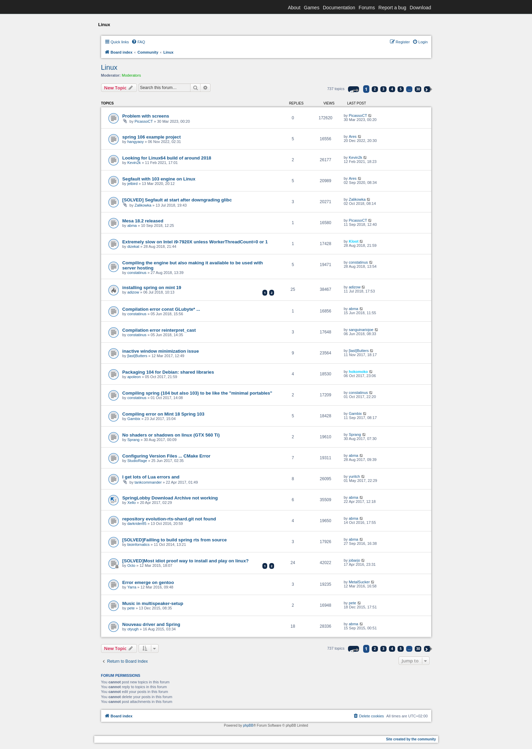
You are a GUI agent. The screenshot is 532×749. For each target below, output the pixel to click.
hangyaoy (135, 142)
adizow (133, 292)
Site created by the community (411, 739)
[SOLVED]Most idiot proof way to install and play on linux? (185, 560)
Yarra (131, 587)
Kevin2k (134, 163)
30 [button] (418, 89)
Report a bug (392, 7)
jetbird (132, 183)
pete (130, 608)
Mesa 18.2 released (143, 220)
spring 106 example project (151, 137)
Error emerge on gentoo (148, 582)
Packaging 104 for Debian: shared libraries (168, 372)
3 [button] (383, 89)
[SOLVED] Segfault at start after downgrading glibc (177, 199)
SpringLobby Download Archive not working (170, 497)
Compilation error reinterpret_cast (159, 330)
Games (311, 7)
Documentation (339, 7)
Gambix (133, 419)
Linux (109, 67)
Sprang (133, 440)
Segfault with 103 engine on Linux (159, 178)
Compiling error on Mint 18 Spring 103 (163, 414)
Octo (131, 565)
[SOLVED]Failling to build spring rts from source (174, 539)
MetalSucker (359, 582)
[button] (353, 89)
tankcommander (148, 482)
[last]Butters (137, 356)
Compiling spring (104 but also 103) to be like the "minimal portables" (197, 393)
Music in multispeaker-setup (152, 603)
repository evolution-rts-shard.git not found (169, 518)
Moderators (131, 75)
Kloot (353, 241)
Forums (367, 7)
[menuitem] (138, 42)
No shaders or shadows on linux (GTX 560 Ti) (171, 435)
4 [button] (392, 89)
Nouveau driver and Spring (151, 624)
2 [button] (375, 89)
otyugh (133, 629)
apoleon (134, 377)
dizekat (133, 246)
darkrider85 (136, 523)
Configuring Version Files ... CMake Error (166, 456)
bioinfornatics (138, 544)
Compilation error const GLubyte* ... (161, 309)
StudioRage (137, 461)
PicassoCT (143, 121)
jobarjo (354, 560)
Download (420, 7)
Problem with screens (145, 116)
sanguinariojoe (361, 330)
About (294, 7)
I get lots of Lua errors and (151, 477)
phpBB (248, 725)
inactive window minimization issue (160, 351)
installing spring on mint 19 (151, 287)
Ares (353, 136)
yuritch (354, 476)
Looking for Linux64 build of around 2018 (166, 158)
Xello (131, 502)
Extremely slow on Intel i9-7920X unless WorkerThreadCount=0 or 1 (195, 241)
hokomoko (358, 372)
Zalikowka (142, 205)
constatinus (136, 273)
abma (132, 225)
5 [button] (401, 89)
